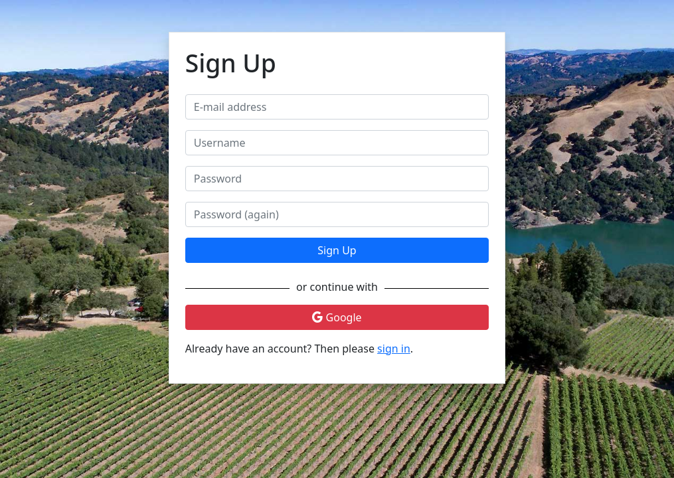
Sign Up (336, 250)
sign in (393, 348)
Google (336, 317)
